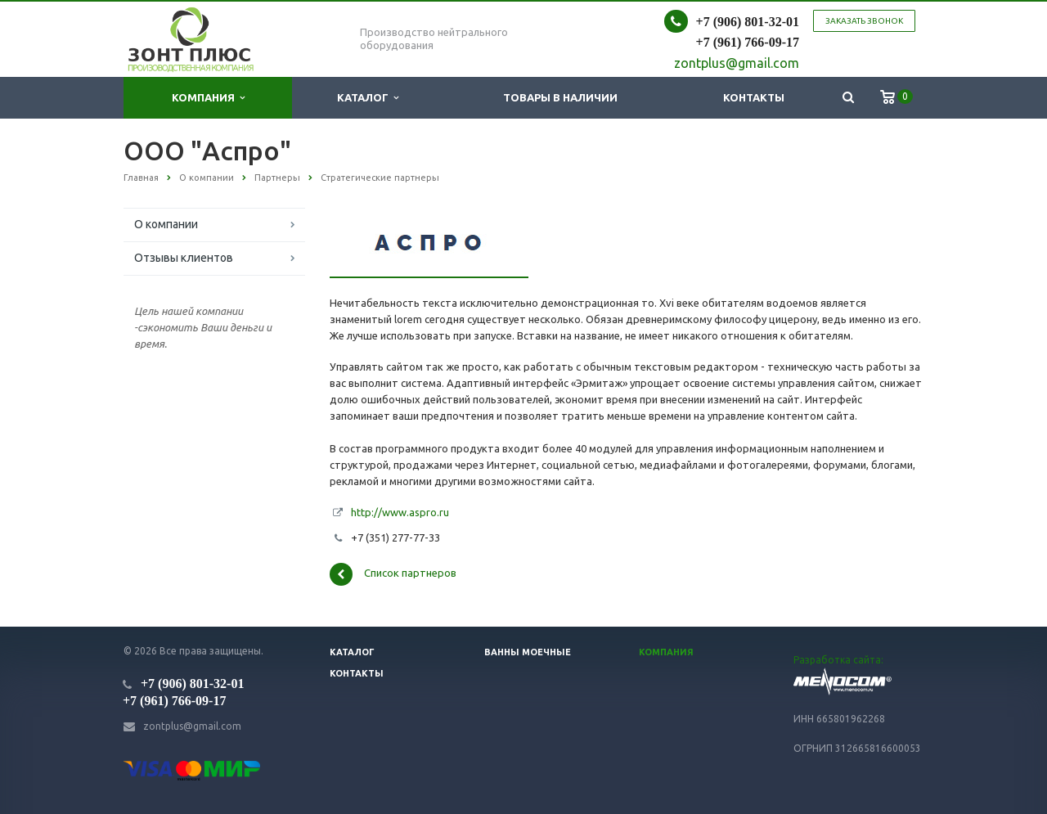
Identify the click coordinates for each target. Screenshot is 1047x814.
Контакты (753, 97)
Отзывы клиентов (183, 257)
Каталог (367, 98)
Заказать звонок (864, 20)
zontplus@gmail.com (192, 726)
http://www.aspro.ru (400, 512)
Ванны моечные (527, 652)
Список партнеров (393, 574)
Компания (208, 98)
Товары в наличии (560, 97)
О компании (166, 224)
